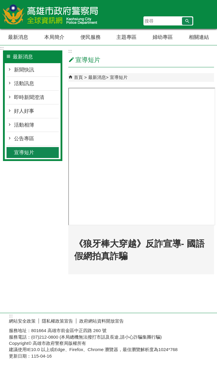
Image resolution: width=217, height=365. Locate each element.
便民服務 (90, 37)
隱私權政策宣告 (57, 320)
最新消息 (18, 37)
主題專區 (126, 37)
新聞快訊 (24, 70)
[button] (187, 21)
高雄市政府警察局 (50, 14)
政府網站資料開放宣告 (101, 320)
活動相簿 (24, 125)
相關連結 (199, 37)
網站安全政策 (22, 320)
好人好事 (24, 111)
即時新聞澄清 (29, 97)
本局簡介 (54, 37)
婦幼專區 (163, 37)
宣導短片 (24, 152)
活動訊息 (24, 83)
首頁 (78, 77)
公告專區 (24, 138)
